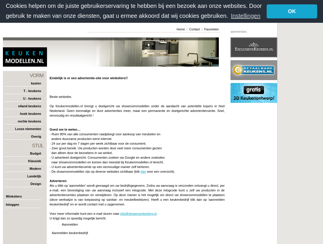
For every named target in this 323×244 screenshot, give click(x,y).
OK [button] (292, 11)
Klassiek (34, 160)
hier (143, 171)
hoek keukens (30, 113)
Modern (35, 168)
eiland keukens (29, 106)
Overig (36, 136)
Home (181, 29)
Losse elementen (28, 128)
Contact (194, 29)
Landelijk (34, 176)
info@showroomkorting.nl (138, 213)
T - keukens (32, 90)
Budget (35, 153)
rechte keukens (29, 121)
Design (35, 183)
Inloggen (12, 204)
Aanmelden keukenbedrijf (70, 232)
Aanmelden (70, 224)
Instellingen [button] (245, 16)
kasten (36, 83)
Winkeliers (14, 196)
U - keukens (32, 98)
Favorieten (211, 29)
